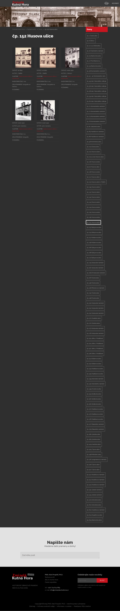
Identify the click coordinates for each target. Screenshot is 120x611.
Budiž (102, 580)
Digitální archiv (31, 29)
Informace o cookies (64, 606)
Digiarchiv (97, 3)
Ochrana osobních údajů (46, 606)
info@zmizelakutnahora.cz (59, 590)
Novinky (60, 3)
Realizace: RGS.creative (82, 606)
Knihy (69, 3)
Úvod (52, 3)
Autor (87, 3)
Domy (40, 29)
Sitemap (32, 606)
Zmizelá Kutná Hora (18, 29)
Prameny (78, 3)
